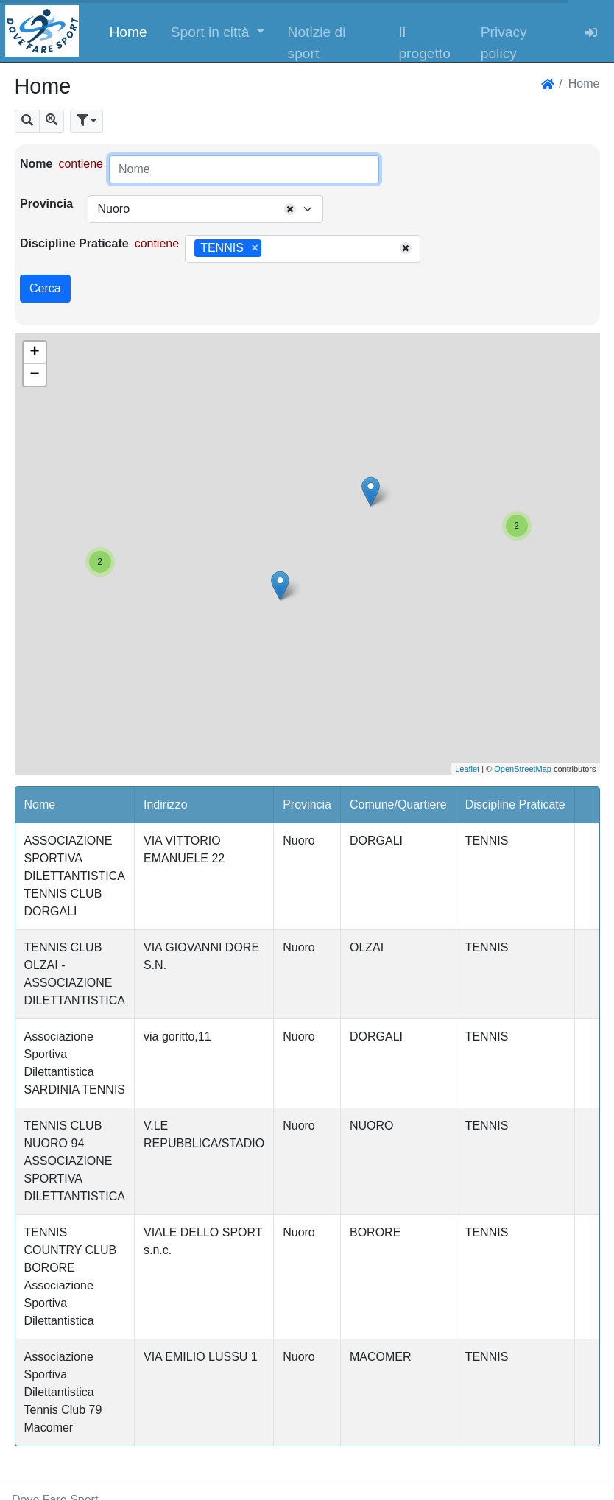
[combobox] (205, 209)
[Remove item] (254, 248)
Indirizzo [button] (166, 804)
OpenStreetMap (522, 768)
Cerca (45, 288)
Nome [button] (40, 804)
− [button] (34, 375)
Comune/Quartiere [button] (398, 804)
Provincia (46, 203)
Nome (36, 164)
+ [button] (34, 353)
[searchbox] (270, 249)
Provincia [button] (307, 804)
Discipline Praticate (74, 243)
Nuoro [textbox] (113, 209)
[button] (217, 31)
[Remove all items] (290, 209)
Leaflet (467, 768)
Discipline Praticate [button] (515, 804)
